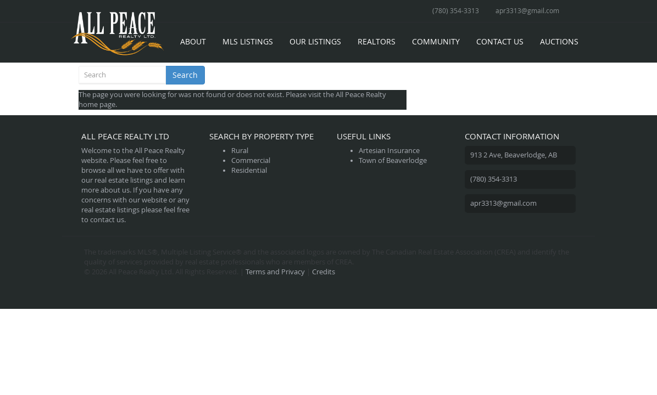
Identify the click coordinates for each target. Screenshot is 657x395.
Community (436, 41)
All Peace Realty (361, 94)
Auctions (559, 41)
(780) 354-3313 (455, 10)
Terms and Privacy (275, 271)
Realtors (377, 41)
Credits (323, 271)
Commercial (250, 160)
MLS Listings (247, 41)
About (193, 41)
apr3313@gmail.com (527, 10)
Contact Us (500, 41)
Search (185, 75)
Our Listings (315, 41)
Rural (239, 150)
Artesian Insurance (389, 150)
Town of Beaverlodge (393, 160)
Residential (249, 170)
